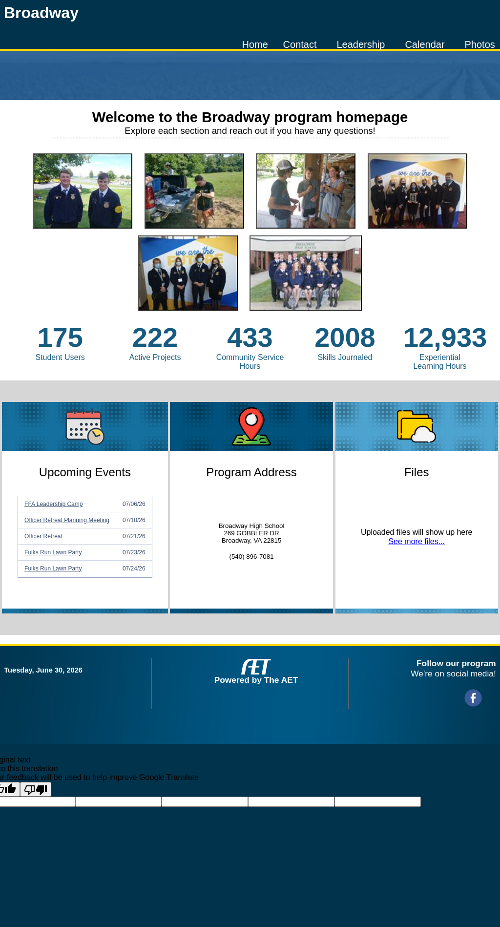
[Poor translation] (35, 789)
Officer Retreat (43, 536)
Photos (480, 44)
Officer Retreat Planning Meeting (66, 520)
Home (255, 44)
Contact (300, 44)
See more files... (416, 541)
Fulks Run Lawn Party (53, 552)
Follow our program (456, 663)
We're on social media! (453, 673)
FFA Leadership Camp (53, 504)
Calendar (424, 44)
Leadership (360, 44)
